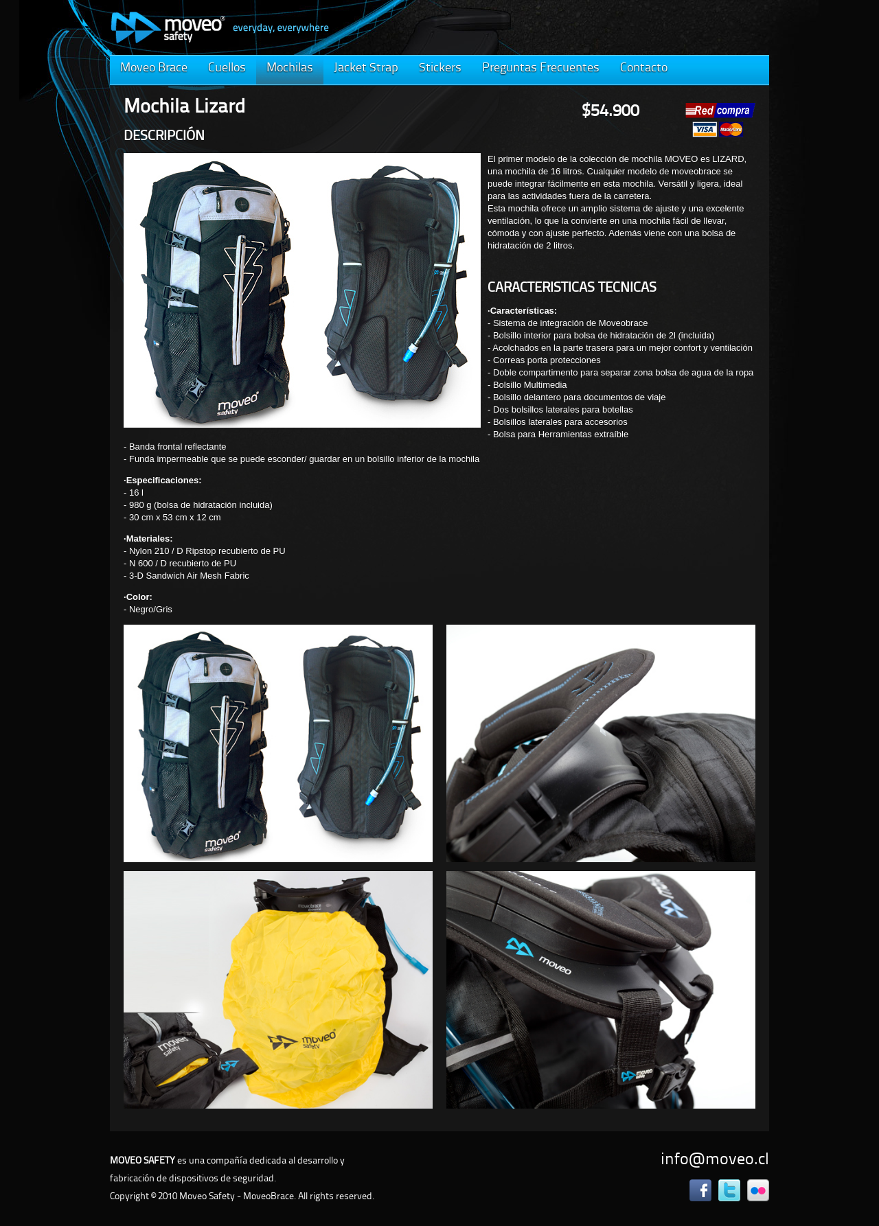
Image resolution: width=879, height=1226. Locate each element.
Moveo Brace (153, 68)
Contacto (643, 68)
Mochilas (289, 68)
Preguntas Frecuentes (541, 68)
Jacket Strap (366, 68)
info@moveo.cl (715, 1160)
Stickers (440, 68)
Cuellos (227, 68)
